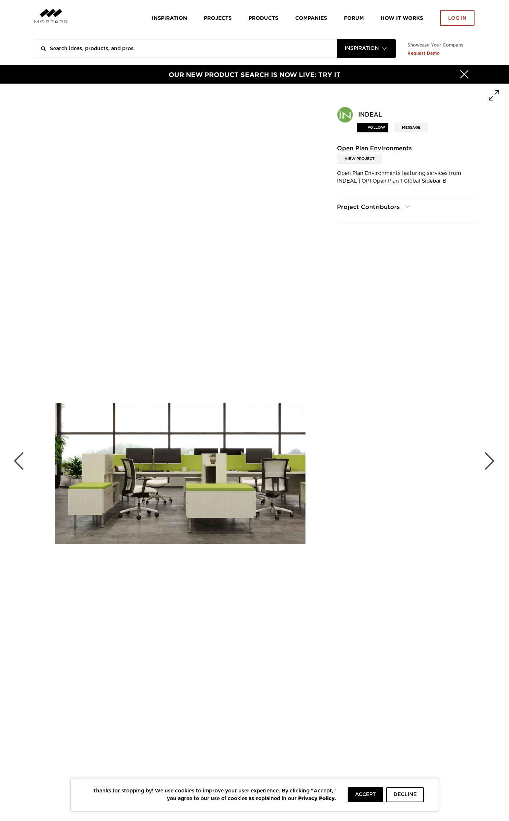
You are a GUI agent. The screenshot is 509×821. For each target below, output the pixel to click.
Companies (311, 18)
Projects (218, 18)
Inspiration (169, 18)
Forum (354, 18)
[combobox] (366, 48)
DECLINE (405, 794)
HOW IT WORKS (402, 18)
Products (263, 18)
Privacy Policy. (317, 798)
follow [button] (375, 127)
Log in (457, 18)
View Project (359, 159)
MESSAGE (411, 127)
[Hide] (464, 74)
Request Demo (423, 53)
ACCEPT (365, 794)
